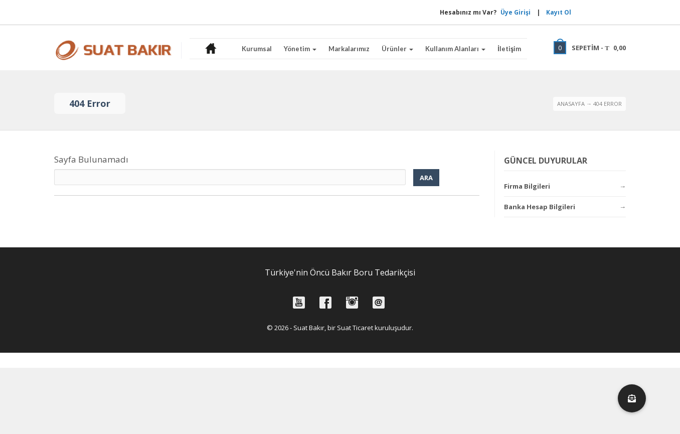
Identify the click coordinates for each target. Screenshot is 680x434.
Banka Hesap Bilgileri (539, 206)
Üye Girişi (485, 12)
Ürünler (397, 49)
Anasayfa (571, 103)
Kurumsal (257, 49)
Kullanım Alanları (455, 49)
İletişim (509, 49)
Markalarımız (349, 49)
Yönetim (300, 49)
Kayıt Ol (558, 12)
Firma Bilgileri (527, 186)
